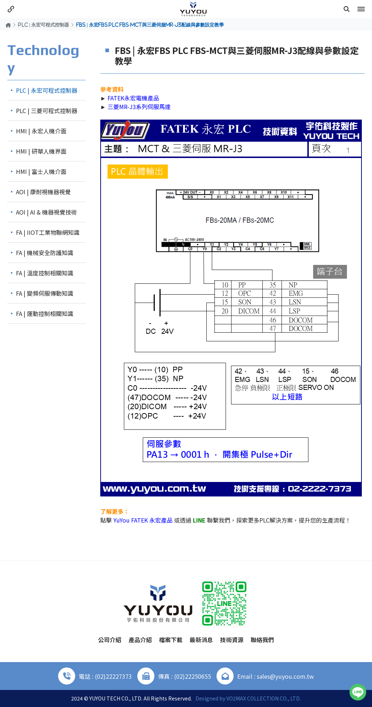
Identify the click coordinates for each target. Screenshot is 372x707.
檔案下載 (170, 639)
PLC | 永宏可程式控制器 (43, 24)
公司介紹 (109, 639)
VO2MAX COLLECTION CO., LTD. (263, 698)
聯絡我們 (262, 639)
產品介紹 (140, 639)
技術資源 (231, 639)
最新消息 (201, 639)
